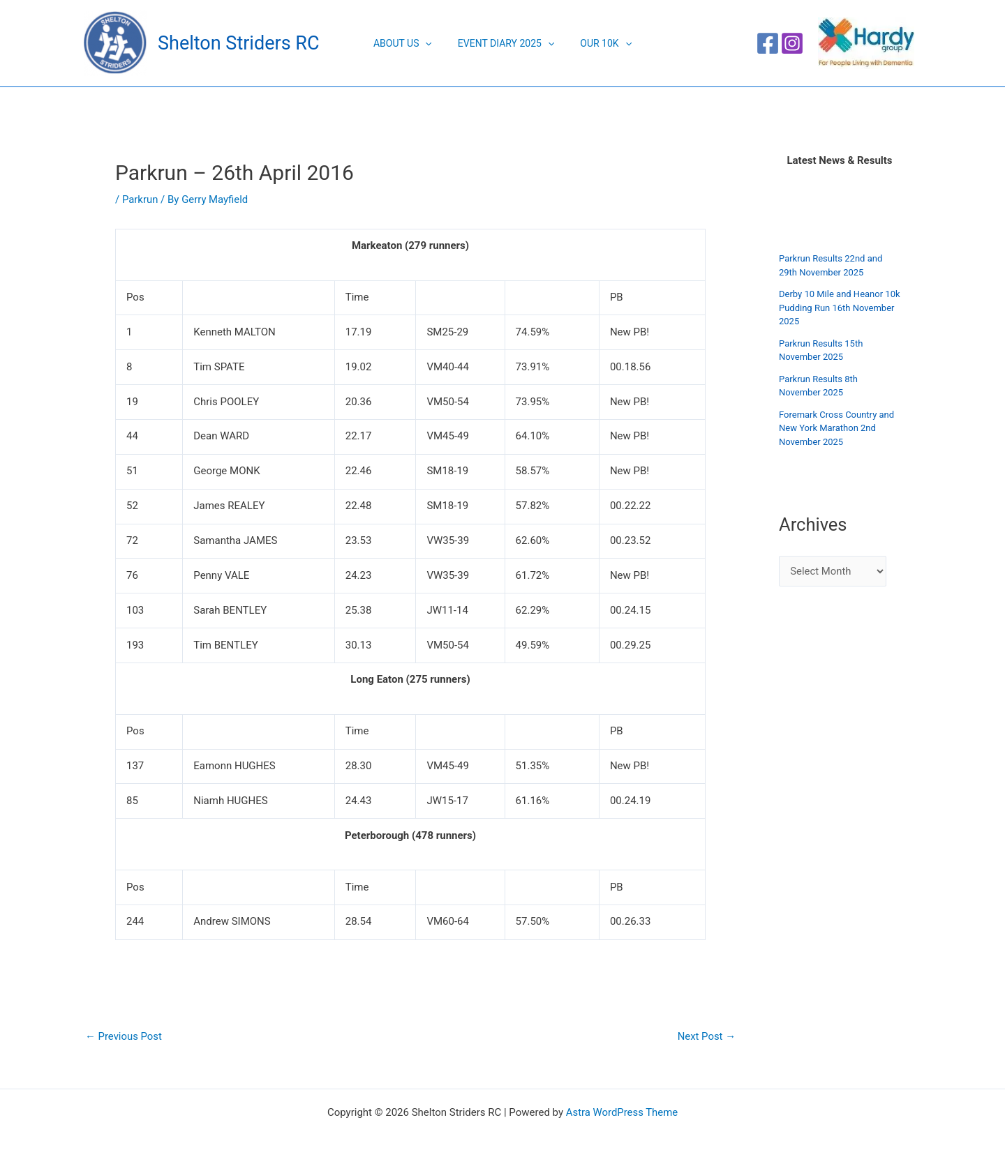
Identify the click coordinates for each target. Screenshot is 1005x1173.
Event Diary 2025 (506, 43)
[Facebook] (768, 43)
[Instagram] (792, 43)
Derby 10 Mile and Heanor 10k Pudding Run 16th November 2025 (839, 307)
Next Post (706, 1036)
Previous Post (124, 1036)
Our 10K (599, 43)
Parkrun (140, 199)
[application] (431, 43)
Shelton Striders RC (238, 43)
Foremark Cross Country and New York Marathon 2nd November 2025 (836, 428)
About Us (409, 43)
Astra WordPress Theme (621, 1112)
